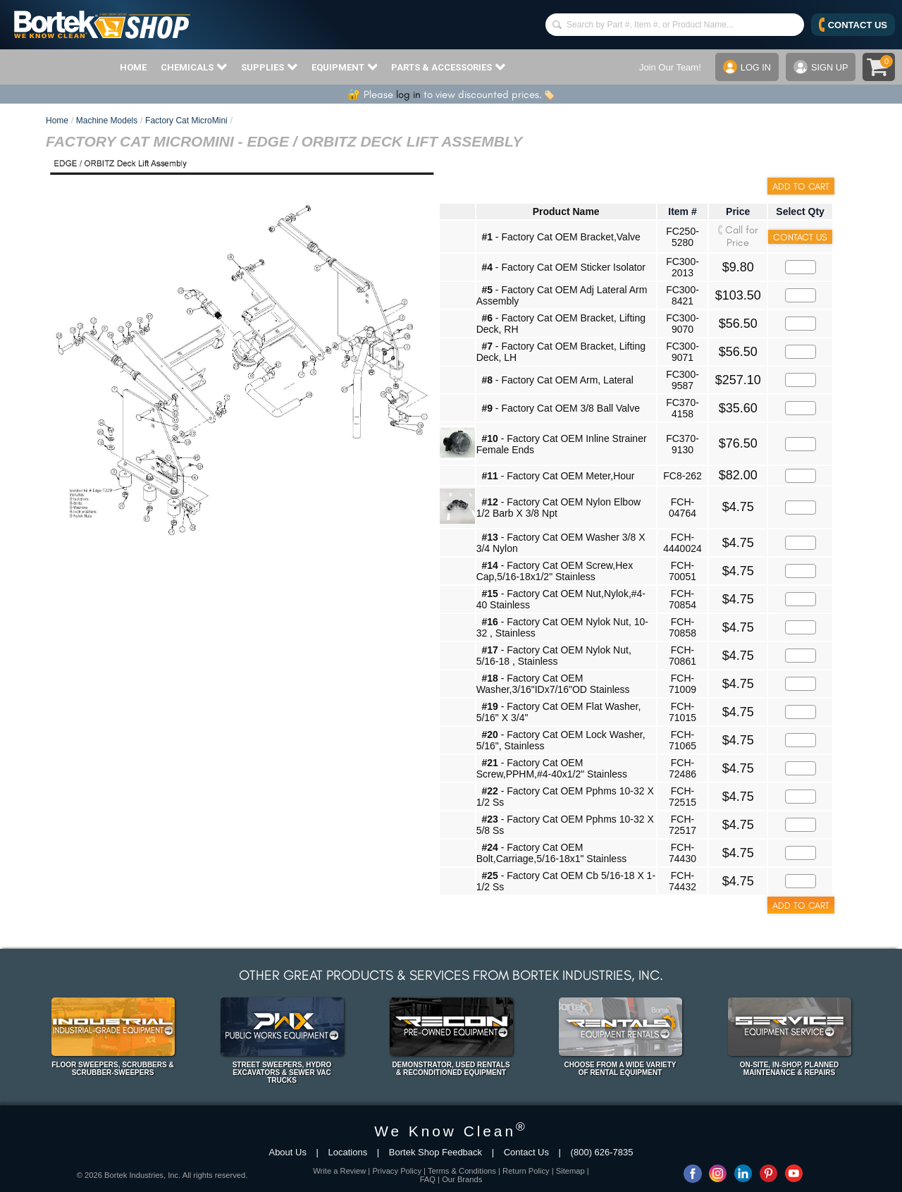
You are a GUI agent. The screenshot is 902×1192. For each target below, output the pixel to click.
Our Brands (462, 1179)
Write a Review (339, 1171)
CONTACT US (853, 25)
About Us (287, 1152)
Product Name (566, 211)
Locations (348, 1152)
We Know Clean (451, 1131)
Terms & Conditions (462, 1171)
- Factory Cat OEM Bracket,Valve (560, 236)
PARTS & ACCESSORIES (448, 67)
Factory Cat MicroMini (186, 120)
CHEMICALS (194, 67)
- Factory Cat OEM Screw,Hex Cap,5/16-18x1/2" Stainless (555, 571)
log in (408, 94)
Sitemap (570, 1171)
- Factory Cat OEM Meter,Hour (557, 475)
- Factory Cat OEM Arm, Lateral (557, 380)
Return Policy (526, 1171)
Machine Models (106, 120)
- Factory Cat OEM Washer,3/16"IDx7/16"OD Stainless (553, 683)
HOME (133, 67)
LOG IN (746, 67)
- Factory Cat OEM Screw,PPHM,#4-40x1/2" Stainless (551, 768)
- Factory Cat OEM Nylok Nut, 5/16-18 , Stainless (553, 655)
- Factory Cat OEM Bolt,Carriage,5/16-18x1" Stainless (551, 853)
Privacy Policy (396, 1171)
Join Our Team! (669, 67)
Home (57, 120)
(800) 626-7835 (602, 1152)
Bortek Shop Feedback (435, 1152)
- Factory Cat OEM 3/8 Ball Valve (560, 408)
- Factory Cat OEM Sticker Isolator (563, 267)
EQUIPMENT (344, 67)
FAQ (427, 1179)
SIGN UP (820, 67)
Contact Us (526, 1152)
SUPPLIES (269, 67)
